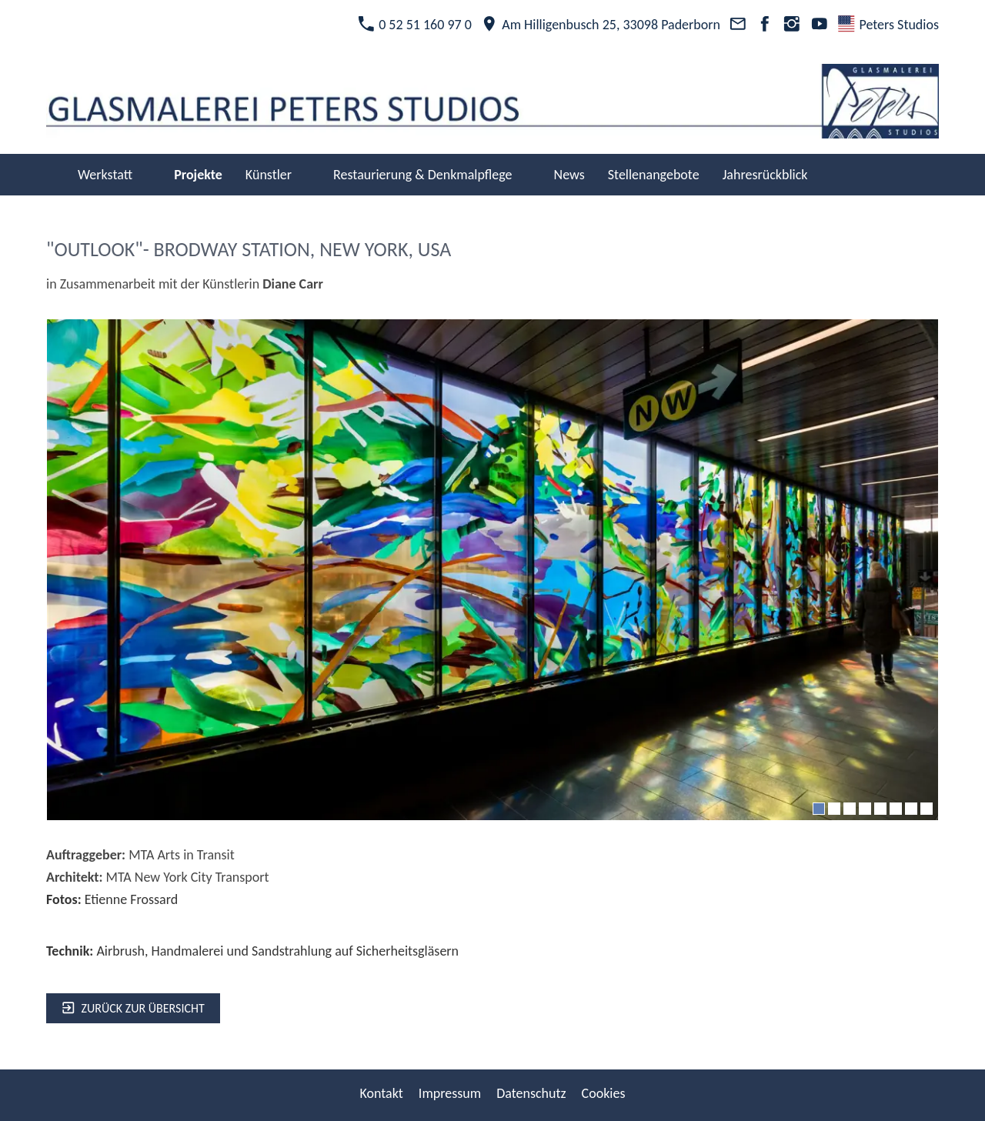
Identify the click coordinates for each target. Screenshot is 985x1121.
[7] (911, 808)
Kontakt (380, 1093)
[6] (896, 808)
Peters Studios (888, 24)
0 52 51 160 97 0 (415, 24)
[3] (849, 808)
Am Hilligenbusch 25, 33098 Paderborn (600, 24)
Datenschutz (531, 1093)
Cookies (604, 1093)
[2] (834, 808)
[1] (819, 808)
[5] (880, 808)
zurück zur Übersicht (133, 1008)
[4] (865, 808)
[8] (926, 808)
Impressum (450, 1093)
